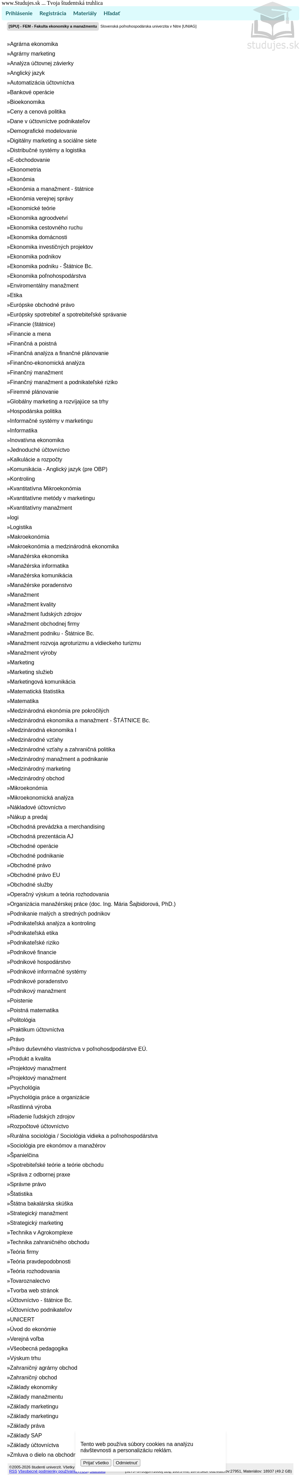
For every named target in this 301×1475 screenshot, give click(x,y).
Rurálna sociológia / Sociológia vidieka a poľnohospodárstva (84, 1136)
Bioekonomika (27, 102)
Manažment (24, 595)
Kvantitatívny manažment (41, 508)
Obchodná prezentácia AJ (41, 836)
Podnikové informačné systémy (48, 972)
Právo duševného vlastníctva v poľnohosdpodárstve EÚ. (79, 1049)
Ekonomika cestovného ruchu (46, 228)
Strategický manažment (39, 1213)
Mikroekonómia (28, 788)
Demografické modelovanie (43, 131)
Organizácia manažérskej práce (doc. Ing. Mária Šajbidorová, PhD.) (93, 904)
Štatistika (21, 1194)
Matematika (24, 701)
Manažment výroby (33, 653)
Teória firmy (24, 1252)
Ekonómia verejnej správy (41, 199)
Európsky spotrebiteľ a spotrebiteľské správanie (68, 315)
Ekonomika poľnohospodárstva (48, 276)
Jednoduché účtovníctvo (40, 450)
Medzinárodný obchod (37, 778)
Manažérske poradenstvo (41, 585)
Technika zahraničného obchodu (50, 1242)
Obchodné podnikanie (37, 856)
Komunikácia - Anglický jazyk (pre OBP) (58, 469)
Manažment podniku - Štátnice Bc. (52, 633)
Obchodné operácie (34, 846)
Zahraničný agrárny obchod (43, 1368)
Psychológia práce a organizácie (50, 1097)
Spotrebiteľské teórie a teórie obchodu (57, 1165)
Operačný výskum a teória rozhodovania (59, 894)
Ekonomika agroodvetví (39, 218)
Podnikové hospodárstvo (40, 962)
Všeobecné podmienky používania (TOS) (53, 1471)
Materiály (85, 13)
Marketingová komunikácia (42, 682)
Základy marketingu (34, 1406)
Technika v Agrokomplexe (41, 1232)
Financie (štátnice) (32, 324)
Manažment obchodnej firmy (44, 624)
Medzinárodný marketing (40, 769)
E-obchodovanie (30, 160)
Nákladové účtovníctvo (38, 807)
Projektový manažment (38, 1068)
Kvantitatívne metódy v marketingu (52, 498)
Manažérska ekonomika (39, 556)
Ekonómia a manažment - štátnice (52, 189)
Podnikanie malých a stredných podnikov (60, 914)
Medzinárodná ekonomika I (43, 730)
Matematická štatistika (37, 691)
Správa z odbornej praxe (40, 1175)
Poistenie (21, 1001)
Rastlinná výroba (30, 1107)
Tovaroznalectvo (30, 1281)
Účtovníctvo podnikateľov (41, 1310)
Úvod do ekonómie (33, 1329)
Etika (16, 295)
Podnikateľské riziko (34, 943)
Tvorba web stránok (34, 1290)
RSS (13, 1471)
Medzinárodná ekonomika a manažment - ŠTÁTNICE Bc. (80, 720)
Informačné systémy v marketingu (51, 421)
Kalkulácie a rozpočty (36, 459)
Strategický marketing (36, 1223)
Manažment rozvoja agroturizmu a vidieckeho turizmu (75, 643)
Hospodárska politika (36, 411)
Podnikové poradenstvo (39, 981)
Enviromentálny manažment (44, 286)
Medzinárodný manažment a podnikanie (59, 759)
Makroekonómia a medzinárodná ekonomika (64, 546)
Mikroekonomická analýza (42, 798)
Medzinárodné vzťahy (36, 740)
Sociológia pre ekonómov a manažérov (58, 1146)
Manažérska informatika (39, 566)
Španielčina (24, 1155)
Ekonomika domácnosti (38, 237)
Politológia (23, 1020)
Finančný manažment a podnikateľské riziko (63, 382)
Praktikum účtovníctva (37, 1030)
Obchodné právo (30, 865)
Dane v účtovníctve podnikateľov (50, 121)
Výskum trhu (25, 1358)
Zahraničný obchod (33, 1377)
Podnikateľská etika (34, 933)
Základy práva (27, 1426)
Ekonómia (22, 179)
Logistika (21, 527)
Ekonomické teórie (33, 208)
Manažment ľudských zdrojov (46, 614)
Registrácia (52, 13)
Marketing (22, 662)
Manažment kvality (33, 604)
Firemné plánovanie (34, 392)
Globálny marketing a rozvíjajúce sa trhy (59, 401)
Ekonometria (25, 170)
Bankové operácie (32, 92)
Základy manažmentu (36, 1397)
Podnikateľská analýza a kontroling (52, 923)
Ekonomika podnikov (35, 257)
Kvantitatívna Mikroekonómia (45, 488)
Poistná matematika (34, 1010)
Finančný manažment (36, 372)
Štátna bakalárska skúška (41, 1204)
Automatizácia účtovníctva (42, 83)
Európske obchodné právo (42, 305)
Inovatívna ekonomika (37, 440)
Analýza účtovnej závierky (42, 63)
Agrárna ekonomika (34, 44)
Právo (17, 1039)
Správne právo (28, 1184)
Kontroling (22, 479)
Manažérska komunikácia (41, 575)
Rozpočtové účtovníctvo (39, 1126)
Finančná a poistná (33, 343)
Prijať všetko (96, 1462)
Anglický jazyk (27, 73)
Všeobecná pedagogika (39, 1348)
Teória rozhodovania (35, 1271)
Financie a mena (30, 334)
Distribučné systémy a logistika (48, 150)
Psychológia (25, 1088)
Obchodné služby (31, 885)
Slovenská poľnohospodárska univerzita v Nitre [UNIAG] (149, 26)
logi (14, 517)
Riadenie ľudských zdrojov (42, 1117)
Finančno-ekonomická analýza (47, 363)
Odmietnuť (127, 1462)
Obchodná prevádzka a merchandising (57, 827)
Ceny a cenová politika (38, 112)
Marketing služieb (31, 672)
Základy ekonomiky (33, 1387)
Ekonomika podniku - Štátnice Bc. (51, 266)
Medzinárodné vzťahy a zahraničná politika (62, 749)
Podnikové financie (33, 952)
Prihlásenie (19, 13)
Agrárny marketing (32, 54)
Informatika (23, 430)
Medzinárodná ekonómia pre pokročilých (59, 711)
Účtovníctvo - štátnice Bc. (41, 1300)
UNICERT (22, 1319)
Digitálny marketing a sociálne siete (53, 141)
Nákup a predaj (29, 817)
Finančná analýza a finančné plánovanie (59, 353)
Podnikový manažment (38, 991)
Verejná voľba (27, 1339)
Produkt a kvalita (30, 1059)
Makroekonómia (29, 537)
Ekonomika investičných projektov (51, 247)
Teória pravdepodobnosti (40, 1261)
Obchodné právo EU (35, 875)
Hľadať (112, 13)
